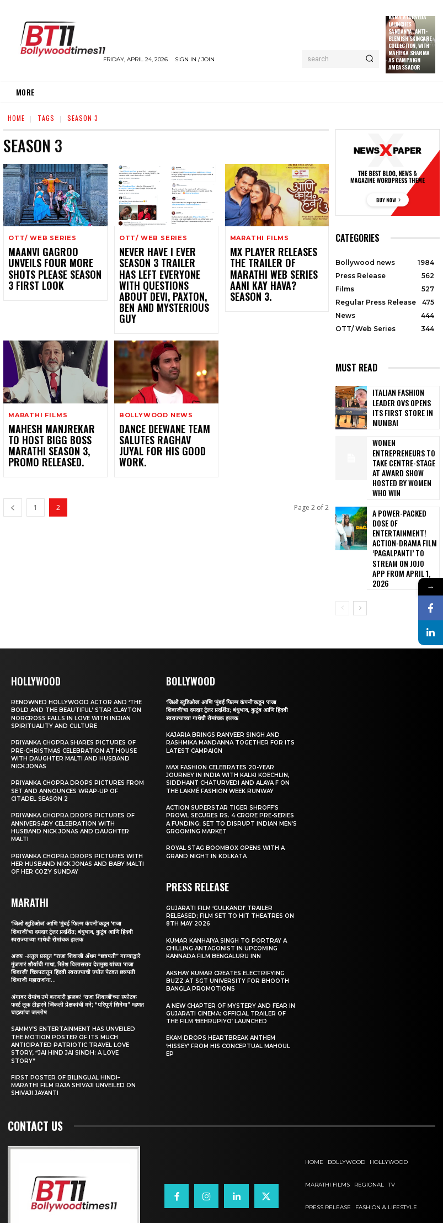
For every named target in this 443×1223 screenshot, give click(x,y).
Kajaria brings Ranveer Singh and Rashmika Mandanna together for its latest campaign (229, 689)
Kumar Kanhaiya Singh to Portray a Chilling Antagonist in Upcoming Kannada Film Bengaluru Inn (230, 895)
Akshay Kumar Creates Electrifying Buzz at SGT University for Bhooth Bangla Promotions (231, 928)
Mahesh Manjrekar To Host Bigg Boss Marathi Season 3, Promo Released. (52, 416)
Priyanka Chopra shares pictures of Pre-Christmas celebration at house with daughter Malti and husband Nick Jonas (72, 709)
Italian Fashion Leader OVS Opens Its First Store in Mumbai (403, 407)
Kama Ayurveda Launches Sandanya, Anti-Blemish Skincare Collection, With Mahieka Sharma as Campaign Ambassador (410, 42)
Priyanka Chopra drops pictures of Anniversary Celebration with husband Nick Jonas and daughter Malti (76, 782)
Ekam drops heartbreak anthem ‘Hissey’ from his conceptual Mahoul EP (225, 993)
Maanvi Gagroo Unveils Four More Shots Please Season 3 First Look (54, 261)
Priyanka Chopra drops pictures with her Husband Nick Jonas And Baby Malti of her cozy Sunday (71, 819)
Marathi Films (259, 238)
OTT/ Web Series (42, 238)
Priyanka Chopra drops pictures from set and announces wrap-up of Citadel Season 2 (73, 746)
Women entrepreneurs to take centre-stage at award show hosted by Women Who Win (404, 458)
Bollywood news (156, 387)
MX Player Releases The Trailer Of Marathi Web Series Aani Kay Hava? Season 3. (274, 267)
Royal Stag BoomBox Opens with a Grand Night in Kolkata (230, 799)
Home (16, 118)
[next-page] (360, 556)
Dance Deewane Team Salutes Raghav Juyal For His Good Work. (158, 410)
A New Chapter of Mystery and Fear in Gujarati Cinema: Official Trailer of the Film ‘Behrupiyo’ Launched (231, 960)
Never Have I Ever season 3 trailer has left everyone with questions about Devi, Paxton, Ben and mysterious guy (165, 271)
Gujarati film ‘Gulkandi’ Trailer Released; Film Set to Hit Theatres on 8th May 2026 (229, 863)
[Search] (369, 59)
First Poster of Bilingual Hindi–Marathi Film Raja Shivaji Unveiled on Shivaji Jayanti (72, 1040)
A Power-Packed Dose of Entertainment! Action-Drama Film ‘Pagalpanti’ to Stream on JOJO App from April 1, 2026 (404, 512)
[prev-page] (12, 475)
